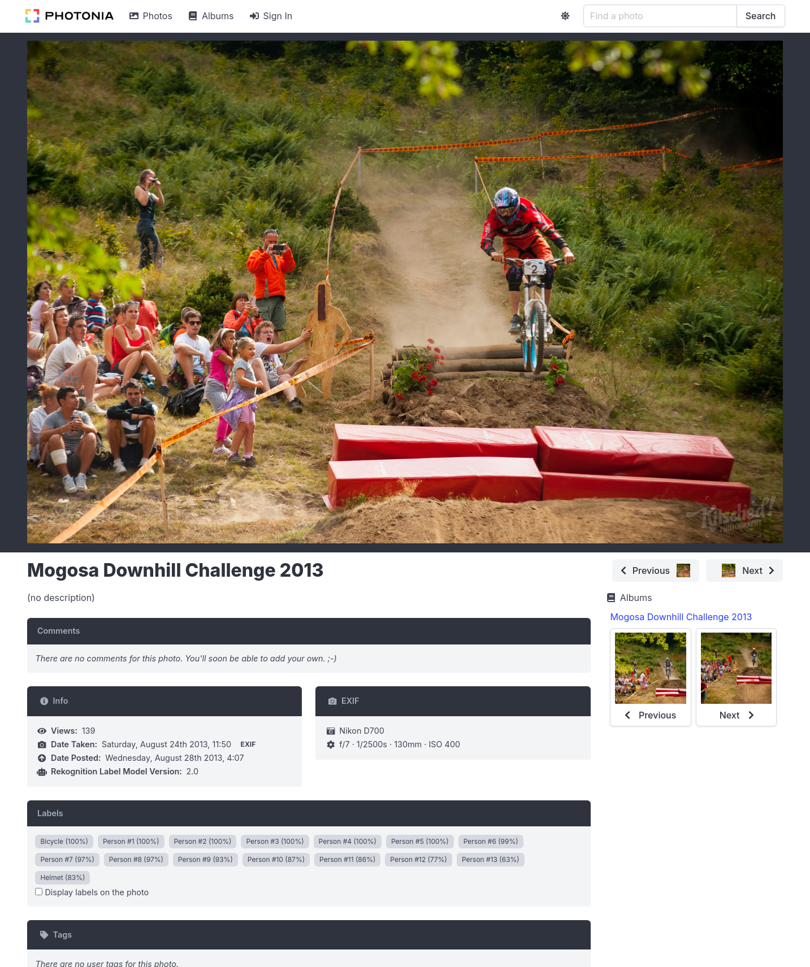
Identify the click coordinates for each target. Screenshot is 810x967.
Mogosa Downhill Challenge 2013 (681, 616)
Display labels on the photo (92, 892)
